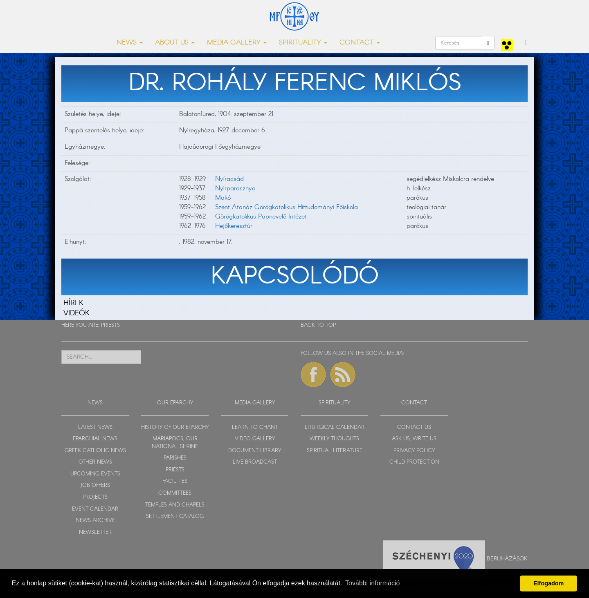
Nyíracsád (229, 179)
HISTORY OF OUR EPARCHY (175, 427)
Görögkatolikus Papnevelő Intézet (261, 216)
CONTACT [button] (359, 43)
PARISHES (175, 458)
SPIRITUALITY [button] (303, 43)
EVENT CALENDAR (95, 509)
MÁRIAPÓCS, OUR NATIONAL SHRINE (175, 443)
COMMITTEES (174, 493)
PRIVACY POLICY (414, 451)
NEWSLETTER (95, 532)
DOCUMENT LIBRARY (254, 451)
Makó (223, 198)
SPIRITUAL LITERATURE (334, 451)
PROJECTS (95, 497)
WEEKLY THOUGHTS (334, 439)
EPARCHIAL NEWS (95, 439)
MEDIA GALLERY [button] (237, 43)
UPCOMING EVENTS (95, 474)
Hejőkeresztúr (233, 226)
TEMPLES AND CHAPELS (175, 505)
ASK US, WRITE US (414, 439)
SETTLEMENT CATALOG (175, 516)
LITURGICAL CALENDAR (334, 427)
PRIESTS (110, 325)
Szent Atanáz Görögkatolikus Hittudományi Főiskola (286, 207)
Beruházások (507, 559)
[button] (526, 43)
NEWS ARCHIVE (95, 520)
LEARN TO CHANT (255, 427)
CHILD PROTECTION (414, 462)
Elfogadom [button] (548, 583)
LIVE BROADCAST (255, 462)
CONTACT (414, 403)
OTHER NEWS (95, 462)
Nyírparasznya (235, 188)
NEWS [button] (130, 43)
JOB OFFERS (95, 485)
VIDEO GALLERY (255, 439)
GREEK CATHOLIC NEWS (95, 451)
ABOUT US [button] (175, 43)
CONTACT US (414, 427)
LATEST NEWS (95, 427)
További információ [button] (372, 583)
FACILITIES (174, 481)
